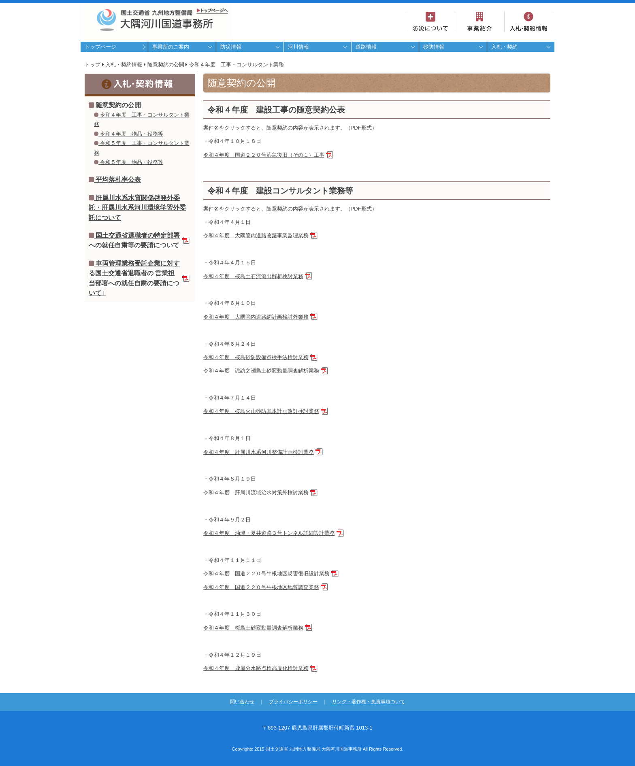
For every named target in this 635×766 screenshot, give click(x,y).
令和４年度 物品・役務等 (128, 134)
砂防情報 (433, 47)
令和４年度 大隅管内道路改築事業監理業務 (256, 235)
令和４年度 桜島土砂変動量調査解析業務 (253, 628)
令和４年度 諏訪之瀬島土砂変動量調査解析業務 (261, 371)
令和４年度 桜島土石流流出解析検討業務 (253, 276)
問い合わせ (242, 701)
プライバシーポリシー (293, 701)
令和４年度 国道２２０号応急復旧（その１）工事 (263, 155)
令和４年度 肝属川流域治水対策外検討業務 (256, 492)
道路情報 (366, 47)
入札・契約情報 (123, 65)
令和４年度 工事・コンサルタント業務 (142, 119)
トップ (92, 65)
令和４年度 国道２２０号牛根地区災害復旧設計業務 (266, 573)
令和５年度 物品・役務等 (128, 162)
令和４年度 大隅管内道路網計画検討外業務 (256, 317)
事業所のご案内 (170, 47)
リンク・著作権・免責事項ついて (368, 701)
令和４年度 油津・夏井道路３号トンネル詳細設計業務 (269, 533)
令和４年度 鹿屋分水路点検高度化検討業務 (256, 668)
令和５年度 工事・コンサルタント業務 (142, 147)
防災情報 (230, 47)
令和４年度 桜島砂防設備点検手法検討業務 (256, 357)
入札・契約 (504, 47)
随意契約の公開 (165, 65)
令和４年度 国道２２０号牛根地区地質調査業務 (261, 587)
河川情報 (298, 47)
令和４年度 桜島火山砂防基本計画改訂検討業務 (261, 411)
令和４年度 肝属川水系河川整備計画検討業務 (258, 452)
